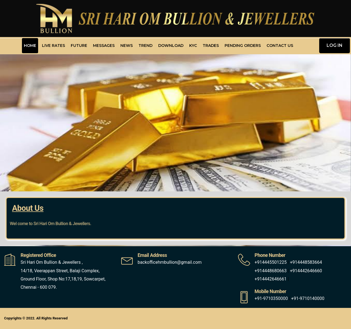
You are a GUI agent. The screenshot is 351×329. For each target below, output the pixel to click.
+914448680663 (270, 270)
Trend (145, 45)
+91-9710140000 (307, 298)
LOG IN (334, 45)
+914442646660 (306, 270)
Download (170, 45)
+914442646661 (270, 279)
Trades (211, 45)
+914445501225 (270, 262)
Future (79, 45)
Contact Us (280, 45)
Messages (104, 45)
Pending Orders (243, 45)
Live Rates (53, 45)
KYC (193, 45)
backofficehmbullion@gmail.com (170, 262)
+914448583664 (306, 262)
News (126, 45)
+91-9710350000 (271, 298)
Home (30, 45)
